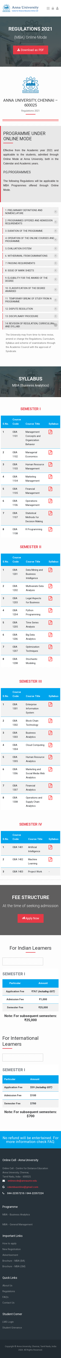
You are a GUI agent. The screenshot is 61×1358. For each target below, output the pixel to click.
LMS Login (8, 1321)
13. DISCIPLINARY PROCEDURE (21, 316)
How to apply (9, 1243)
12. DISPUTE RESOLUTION (19, 308)
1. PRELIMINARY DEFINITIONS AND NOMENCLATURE (23, 212)
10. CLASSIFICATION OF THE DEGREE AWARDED (25, 290)
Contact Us (8, 1302)
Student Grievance (12, 1327)
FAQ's (5, 1297)
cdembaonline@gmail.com (22, 1187)
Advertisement (10, 1255)
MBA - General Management (17, 1224)
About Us (7, 1285)
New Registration (11, 1249)
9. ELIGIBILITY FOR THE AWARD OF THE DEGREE (26, 279)
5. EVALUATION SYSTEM (18, 248)
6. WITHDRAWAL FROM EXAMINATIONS (26, 255)
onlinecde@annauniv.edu (22, 1180)
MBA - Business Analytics (16, 1214)
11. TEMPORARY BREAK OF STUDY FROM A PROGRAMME (28, 300)
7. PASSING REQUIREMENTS (20, 263)
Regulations (8, 1291)
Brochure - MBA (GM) (13, 1266)
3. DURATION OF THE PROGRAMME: (24, 230)
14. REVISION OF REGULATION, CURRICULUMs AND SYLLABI (29, 325)
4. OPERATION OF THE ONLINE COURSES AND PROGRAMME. (29, 240)
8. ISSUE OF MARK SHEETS (19, 270)
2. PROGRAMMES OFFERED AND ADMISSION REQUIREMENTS (29, 222)
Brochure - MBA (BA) (13, 1260)
